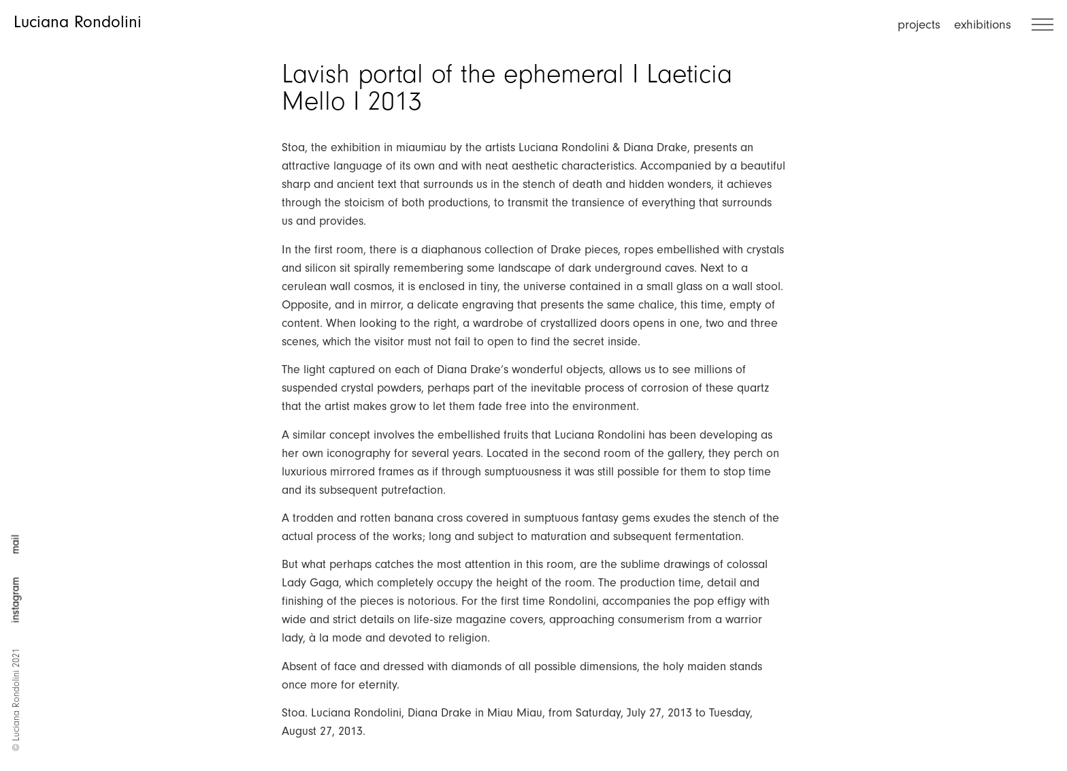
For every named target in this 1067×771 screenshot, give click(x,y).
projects (919, 24)
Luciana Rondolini (78, 21)
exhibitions (982, 24)
